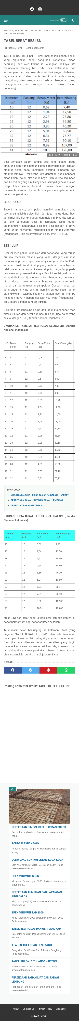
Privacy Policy (45, 1008)
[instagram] (39, 9)
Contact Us (28, 1008)
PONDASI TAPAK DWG (25, 843)
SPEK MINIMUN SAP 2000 (28, 912)
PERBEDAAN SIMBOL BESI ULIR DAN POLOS (39, 827)
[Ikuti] (47, 9)
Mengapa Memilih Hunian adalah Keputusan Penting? (40, 495)
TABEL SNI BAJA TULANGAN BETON (34, 961)
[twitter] (31, 670)
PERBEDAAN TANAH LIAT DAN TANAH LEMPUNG (37, 500)
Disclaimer (61, 1008)
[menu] (8, 20)
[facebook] (31, 9)
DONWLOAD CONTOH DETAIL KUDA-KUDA (37, 859)
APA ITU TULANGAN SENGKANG (32, 945)
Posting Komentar (34, 48)
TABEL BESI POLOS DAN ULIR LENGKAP (36, 928)
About (16, 1008)
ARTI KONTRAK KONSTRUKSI (27, 505)
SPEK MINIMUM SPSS (25, 876)
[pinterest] (48, 670)
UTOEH (44, 1015)
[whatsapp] (66, 670)
